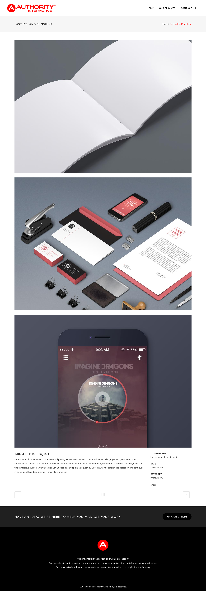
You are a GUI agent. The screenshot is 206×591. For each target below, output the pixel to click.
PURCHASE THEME (177, 516)
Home (165, 24)
